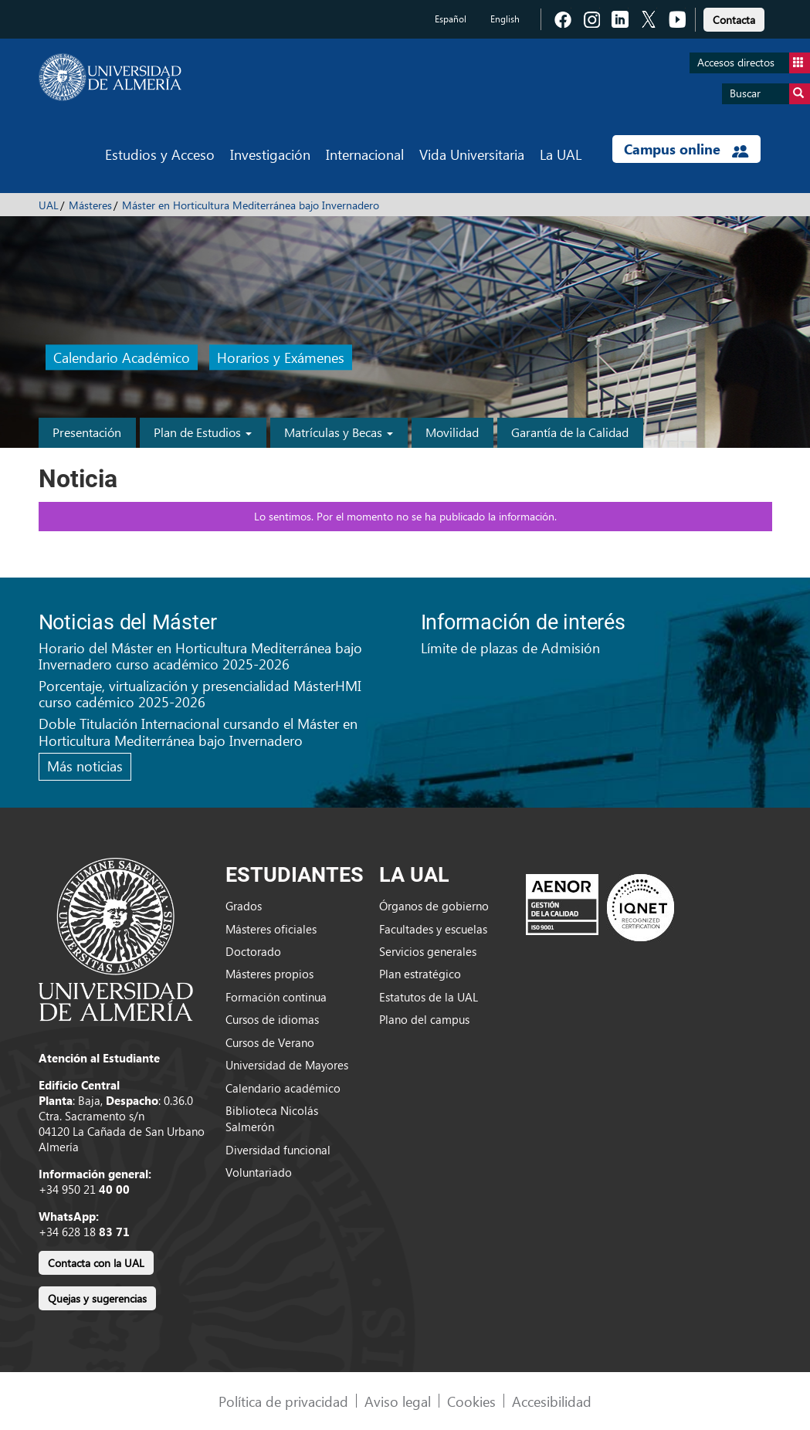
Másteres (90, 205)
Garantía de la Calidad (570, 432)
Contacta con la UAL (96, 1262)
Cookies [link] (471, 1401)
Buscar (770, 93)
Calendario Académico (121, 358)
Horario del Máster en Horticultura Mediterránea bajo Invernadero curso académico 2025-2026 (200, 656)
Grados (243, 905)
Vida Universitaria (471, 154)
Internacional (365, 154)
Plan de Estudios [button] (203, 432)
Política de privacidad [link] (283, 1401)
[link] (733, 17)
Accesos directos (753, 63)
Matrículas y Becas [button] (338, 432)
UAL (49, 205)
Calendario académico (283, 1088)
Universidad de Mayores (286, 1064)
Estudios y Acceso (160, 154)
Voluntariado (258, 1172)
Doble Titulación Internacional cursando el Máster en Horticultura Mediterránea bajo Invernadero (198, 731)
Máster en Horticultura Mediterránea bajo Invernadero (250, 205)
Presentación (87, 432)
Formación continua (276, 997)
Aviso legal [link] (397, 1401)
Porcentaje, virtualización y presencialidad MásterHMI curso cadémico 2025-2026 (200, 694)
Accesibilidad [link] (551, 1401)
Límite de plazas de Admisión (510, 647)
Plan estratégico (420, 973)
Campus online (686, 149)
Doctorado (253, 951)
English (505, 19)
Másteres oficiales (271, 929)
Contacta (734, 19)
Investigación (270, 154)
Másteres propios (269, 973)
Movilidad (452, 432)
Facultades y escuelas (433, 929)
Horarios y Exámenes (280, 358)
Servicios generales (427, 951)
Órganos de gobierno (434, 905)
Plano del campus (424, 1019)
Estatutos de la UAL (428, 997)
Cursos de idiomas (272, 1019)
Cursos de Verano (269, 1042)
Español (450, 19)
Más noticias (85, 765)
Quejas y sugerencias (97, 1298)
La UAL (560, 154)
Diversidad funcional (277, 1149)
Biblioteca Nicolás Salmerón (271, 1118)
